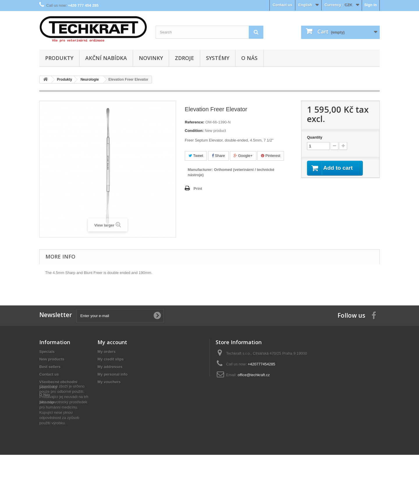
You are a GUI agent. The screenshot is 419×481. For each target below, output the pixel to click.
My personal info (112, 374)
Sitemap (46, 402)
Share (218, 155)
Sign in (370, 5)
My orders (106, 351)
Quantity (314, 137)
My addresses (109, 367)
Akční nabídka (106, 57)
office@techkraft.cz (254, 375)
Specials (47, 351)
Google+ (243, 155)
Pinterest (270, 155)
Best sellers (50, 367)
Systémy (217, 57)
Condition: (194, 130)
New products (51, 359)
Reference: (194, 122)
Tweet (196, 155)
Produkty (59, 57)
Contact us (282, 5)
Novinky (151, 57)
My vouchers (108, 382)
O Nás (249, 57)
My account (112, 342)
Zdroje (184, 57)
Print (197, 188)
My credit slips (110, 359)
